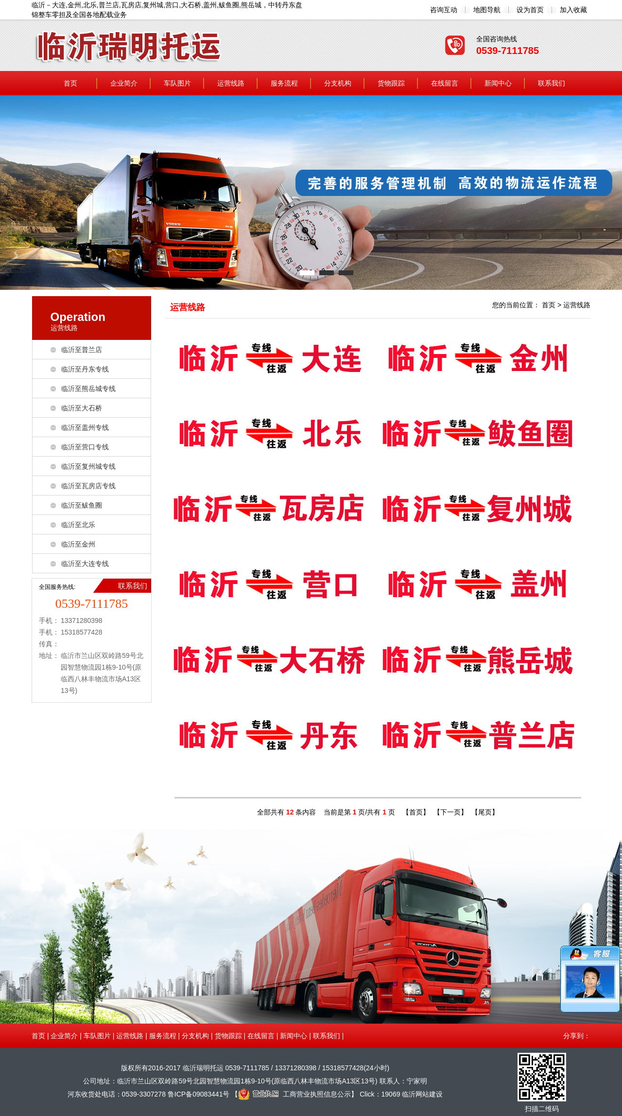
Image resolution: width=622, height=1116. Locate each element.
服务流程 (284, 83)
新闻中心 (498, 83)
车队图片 (177, 83)
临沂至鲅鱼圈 (81, 505)
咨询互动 (443, 10)
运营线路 (230, 83)
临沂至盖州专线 (85, 427)
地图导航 (487, 10)
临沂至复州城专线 (88, 466)
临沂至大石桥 (81, 408)
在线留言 (444, 83)
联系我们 (551, 83)
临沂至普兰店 (81, 350)
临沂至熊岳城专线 (88, 388)
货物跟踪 (391, 83)
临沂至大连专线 (85, 563)
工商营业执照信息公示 (294, 1094)
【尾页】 (485, 812)
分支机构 (337, 83)
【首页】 (416, 812)
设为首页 (530, 10)
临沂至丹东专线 (85, 369)
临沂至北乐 (78, 525)
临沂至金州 (78, 544)
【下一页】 (450, 812)
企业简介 (124, 83)
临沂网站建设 (422, 1094)
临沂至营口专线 (85, 447)
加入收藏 (573, 10)
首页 (70, 83)
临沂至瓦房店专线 (88, 486)
